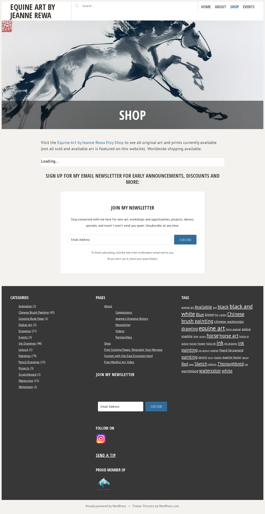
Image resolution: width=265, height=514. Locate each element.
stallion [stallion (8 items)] (212, 364)
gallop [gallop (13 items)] (246, 329)
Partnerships (124, 337)
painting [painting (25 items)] (189, 357)
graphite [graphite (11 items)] (187, 336)
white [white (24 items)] (227, 371)
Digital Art (25, 325)
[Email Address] (120, 239)
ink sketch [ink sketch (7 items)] (204, 350)
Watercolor (26, 381)
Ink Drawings (27, 343)
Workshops (26, 387)
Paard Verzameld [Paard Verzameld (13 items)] (231, 350)
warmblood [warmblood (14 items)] (189, 371)
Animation (25, 306)
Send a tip (106, 455)
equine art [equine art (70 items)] (212, 328)
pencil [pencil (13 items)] (202, 357)
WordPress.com (169, 506)
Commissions (124, 312)
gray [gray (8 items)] (195, 336)
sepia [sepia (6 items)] (191, 364)
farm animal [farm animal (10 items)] (233, 329)
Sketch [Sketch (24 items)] (201, 364)
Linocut (23, 350)
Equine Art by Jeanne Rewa (32, 11)
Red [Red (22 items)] (184, 364)
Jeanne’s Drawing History (132, 319)
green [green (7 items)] (202, 336)
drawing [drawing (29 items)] (189, 329)
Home (206, 7)
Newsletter (123, 325)
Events (249, 7)
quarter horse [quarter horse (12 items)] (231, 357)
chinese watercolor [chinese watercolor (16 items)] (229, 321)
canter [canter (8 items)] (222, 314)
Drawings (25, 331)
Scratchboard (27, 374)
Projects (24, 368)
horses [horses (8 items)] (193, 343)
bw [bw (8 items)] (216, 314)
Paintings (25, 356)
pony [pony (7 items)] (210, 357)
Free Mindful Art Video (119, 362)
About (220, 7)
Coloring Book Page (31, 319)
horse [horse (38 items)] (213, 335)
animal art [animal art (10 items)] (187, 307)
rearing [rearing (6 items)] (245, 357)
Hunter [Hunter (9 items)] (201, 343)
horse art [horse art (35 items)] (228, 335)
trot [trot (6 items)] (246, 364)
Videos (120, 331)
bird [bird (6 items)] (215, 307)
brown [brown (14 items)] (209, 314)
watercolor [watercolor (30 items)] (210, 371)
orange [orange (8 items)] (214, 350)
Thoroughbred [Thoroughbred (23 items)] (230, 364)
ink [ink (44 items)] (220, 342)
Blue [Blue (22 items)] (200, 314)
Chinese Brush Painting (34, 312)
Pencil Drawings (29, 362)
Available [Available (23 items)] (203, 307)
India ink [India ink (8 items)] (211, 343)
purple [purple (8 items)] (218, 357)
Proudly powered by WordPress (106, 506)
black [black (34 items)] (223, 306)
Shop (234, 7)
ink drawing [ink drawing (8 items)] (230, 343)
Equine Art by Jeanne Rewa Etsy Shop (90, 142)
